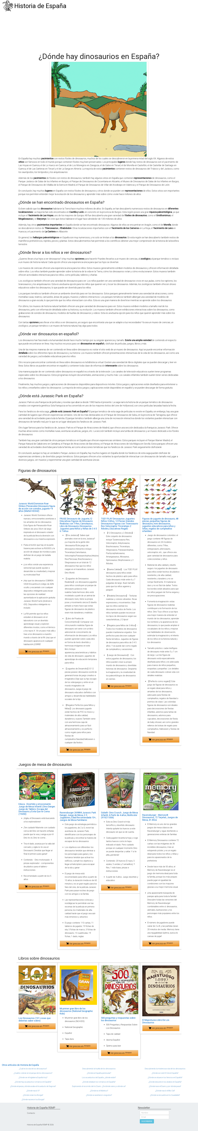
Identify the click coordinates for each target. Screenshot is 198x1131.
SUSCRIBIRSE (146, 1121)
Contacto (31, 1113)
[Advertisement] (99, 30)
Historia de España (40, 6)
